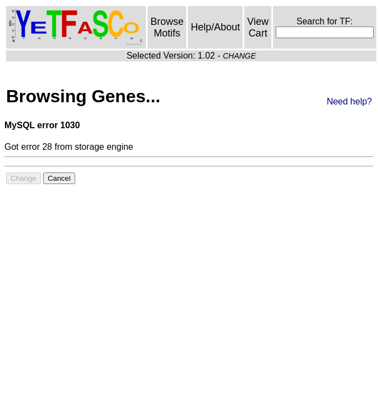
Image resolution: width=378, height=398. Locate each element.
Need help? (349, 101)
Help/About (215, 27)
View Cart (258, 27)
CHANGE (239, 55)
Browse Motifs (166, 27)
